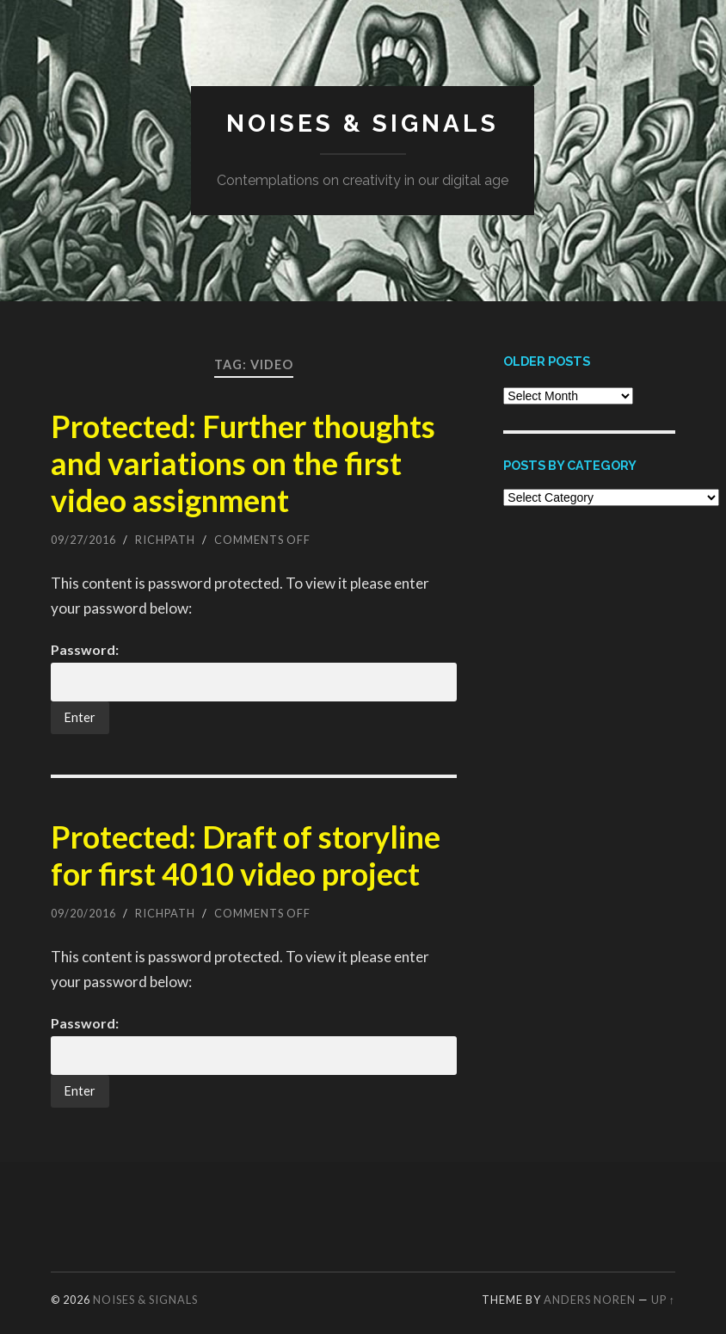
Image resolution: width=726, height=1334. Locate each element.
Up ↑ (663, 1299)
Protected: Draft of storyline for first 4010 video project (245, 855)
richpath (165, 540)
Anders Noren (590, 1299)
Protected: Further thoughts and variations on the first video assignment (243, 463)
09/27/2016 (83, 540)
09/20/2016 (83, 913)
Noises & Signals (362, 123)
